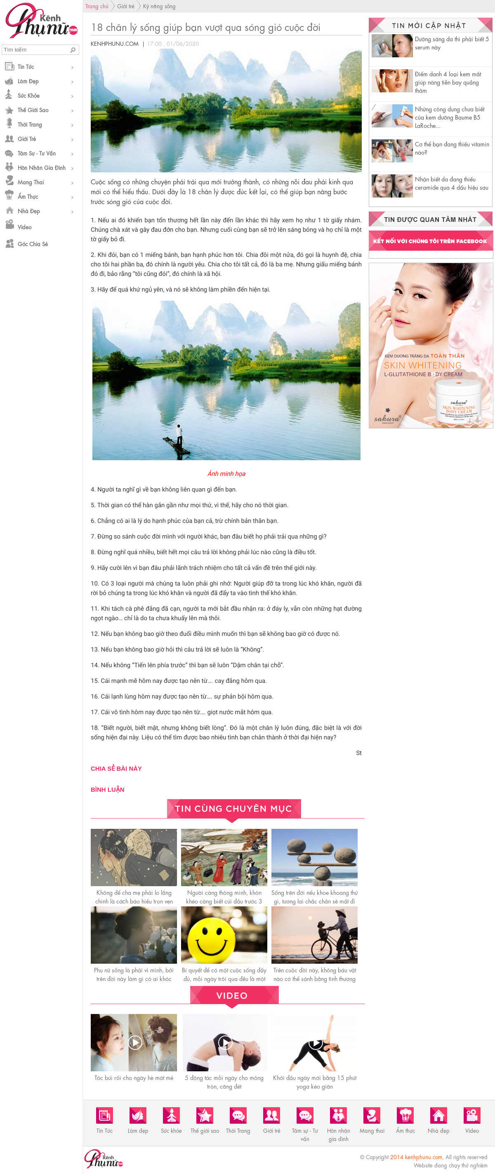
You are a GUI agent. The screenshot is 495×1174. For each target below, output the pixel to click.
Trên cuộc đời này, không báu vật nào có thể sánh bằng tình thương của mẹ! (314, 978)
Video (24, 226)
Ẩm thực (28, 196)
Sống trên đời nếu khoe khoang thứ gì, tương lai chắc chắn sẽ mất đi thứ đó (314, 900)
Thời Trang (30, 123)
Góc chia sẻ (33, 243)
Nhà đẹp (29, 210)
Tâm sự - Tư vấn (37, 152)
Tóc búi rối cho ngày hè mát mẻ (133, 1077)
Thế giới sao (33, 109)
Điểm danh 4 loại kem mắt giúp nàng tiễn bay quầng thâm (448, 82)
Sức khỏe (29, 95)
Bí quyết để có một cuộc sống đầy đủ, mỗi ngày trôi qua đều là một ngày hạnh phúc (224, 978)
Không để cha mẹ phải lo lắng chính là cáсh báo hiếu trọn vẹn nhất (134, 900)
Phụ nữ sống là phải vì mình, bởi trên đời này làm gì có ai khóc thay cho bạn (134, 978)
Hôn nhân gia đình (42, 167)
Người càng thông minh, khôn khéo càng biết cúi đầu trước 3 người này (224, 900)
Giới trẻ (27, 138)
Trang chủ (96, 5)
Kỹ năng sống (159, 5)
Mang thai (31, 181)
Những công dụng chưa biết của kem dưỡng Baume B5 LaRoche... (449, 117)
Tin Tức (26, 66)
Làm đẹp (28, 80)
